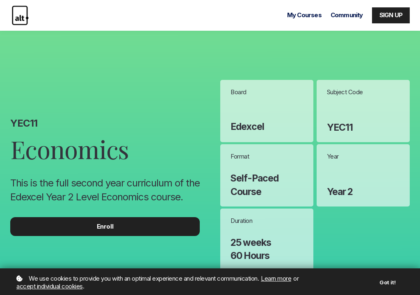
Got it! (387, 282)
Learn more (276, 278)
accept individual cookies (49, 286)
